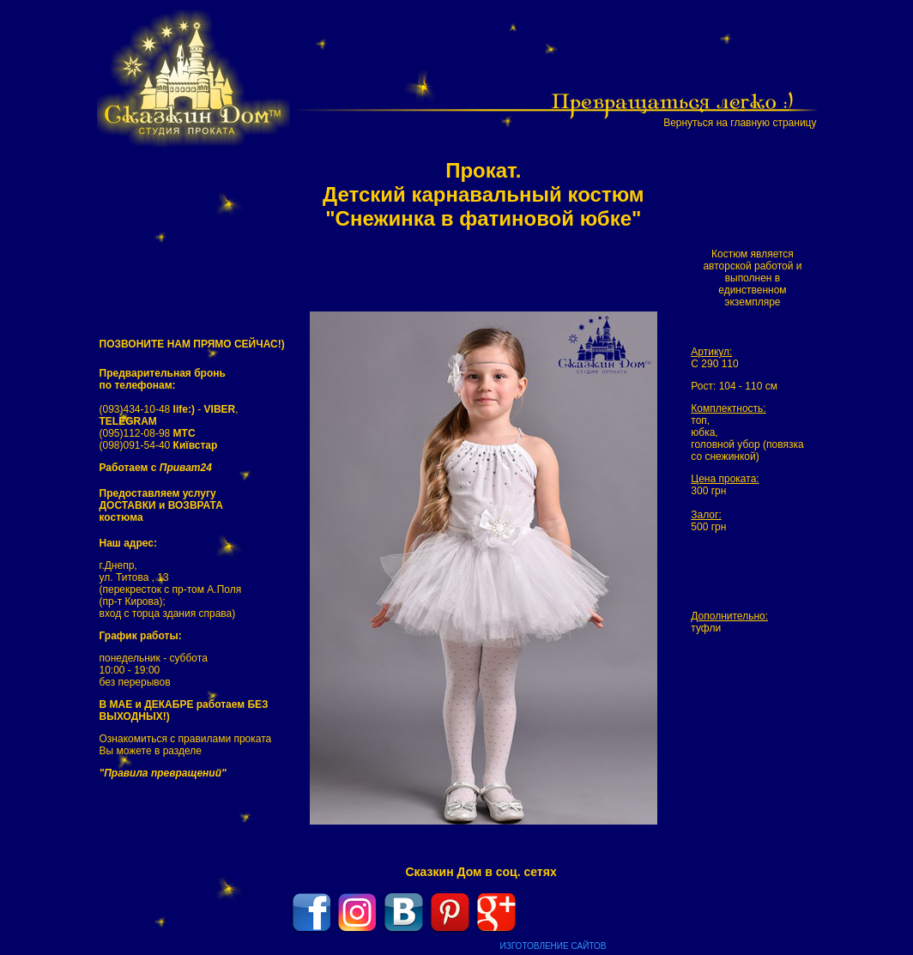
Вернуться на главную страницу (739, 123)
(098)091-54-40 (159, 445)
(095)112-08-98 (148, 433)
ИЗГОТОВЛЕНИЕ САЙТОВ (553, 946)
